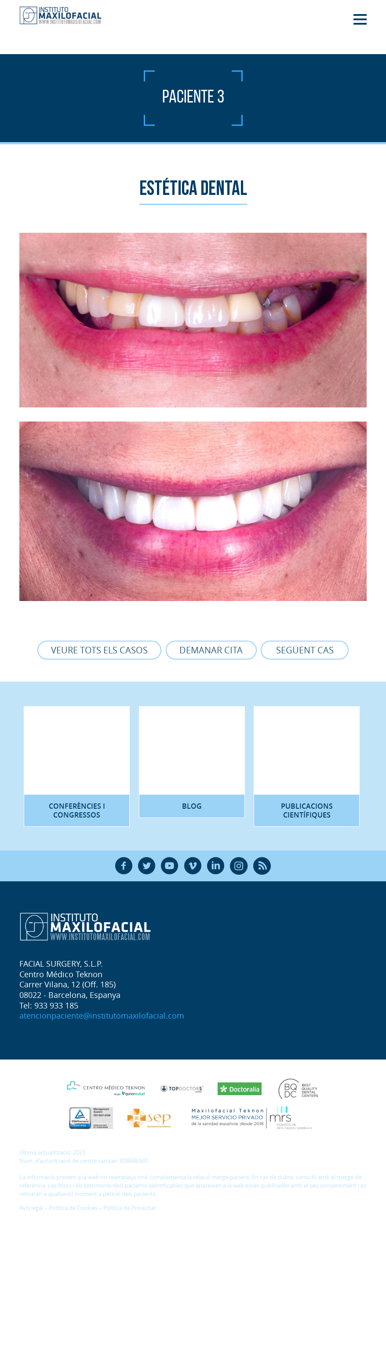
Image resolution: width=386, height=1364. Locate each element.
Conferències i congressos (77, 811)
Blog (192, 807)
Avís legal (31, 1210)
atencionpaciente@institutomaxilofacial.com (101, 1017)
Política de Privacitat (129, 1210)
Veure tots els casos (99, 650)
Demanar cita (211, 650)
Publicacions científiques (307, 811)
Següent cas (306, 650)
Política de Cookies (73, 1210)
